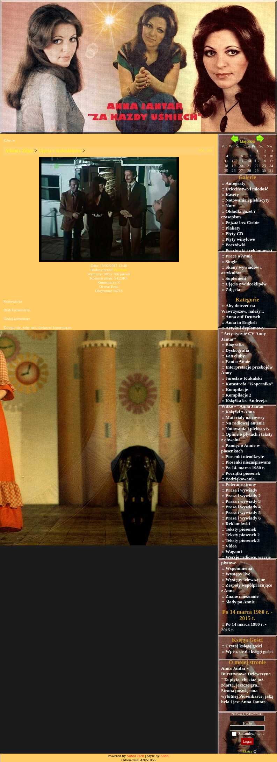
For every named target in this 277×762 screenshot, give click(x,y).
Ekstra (247, 751)
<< (201, 150)
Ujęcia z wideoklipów (59, 150)
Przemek (120, 270)
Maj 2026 (247, 141)
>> (210, 150)
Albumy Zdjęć (19, 150)
